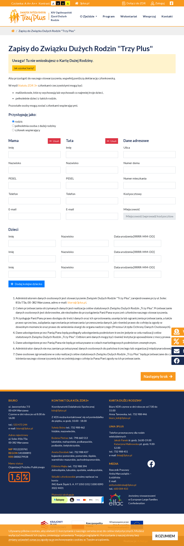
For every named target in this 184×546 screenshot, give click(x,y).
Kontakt (167, 16)
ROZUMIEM (165, 536)
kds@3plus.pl (59, 410)
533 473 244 (20, 424)
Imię (11, 147)
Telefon (13, 193)
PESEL (12, 178)
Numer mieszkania (134, 178)
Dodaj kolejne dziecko (26, 284)
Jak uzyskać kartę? (24, 68)
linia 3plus (116, 426)
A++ (34, 3)
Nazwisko (14, 163)
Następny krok (158, 376)
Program (109, 16)
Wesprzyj (149, 16)
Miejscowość (131, 209)
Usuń (54, 141)
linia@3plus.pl (124, 455)
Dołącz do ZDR (134, 3)
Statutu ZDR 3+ (27, 85)
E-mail (12, 209)
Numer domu (131, 163)
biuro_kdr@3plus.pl (119, 417)
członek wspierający (27, 130)
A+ (29, 3)
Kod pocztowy (132, 193)
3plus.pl (82, 3)
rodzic (19, 121)
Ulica (126, 147)
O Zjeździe (87, 16)
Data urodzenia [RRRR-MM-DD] (134, 236)
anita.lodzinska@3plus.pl (122, 484)
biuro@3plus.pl (77, 302)
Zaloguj (158, 3)
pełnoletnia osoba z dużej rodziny (35, 125)
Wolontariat (128, 16)
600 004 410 (121, 488)
